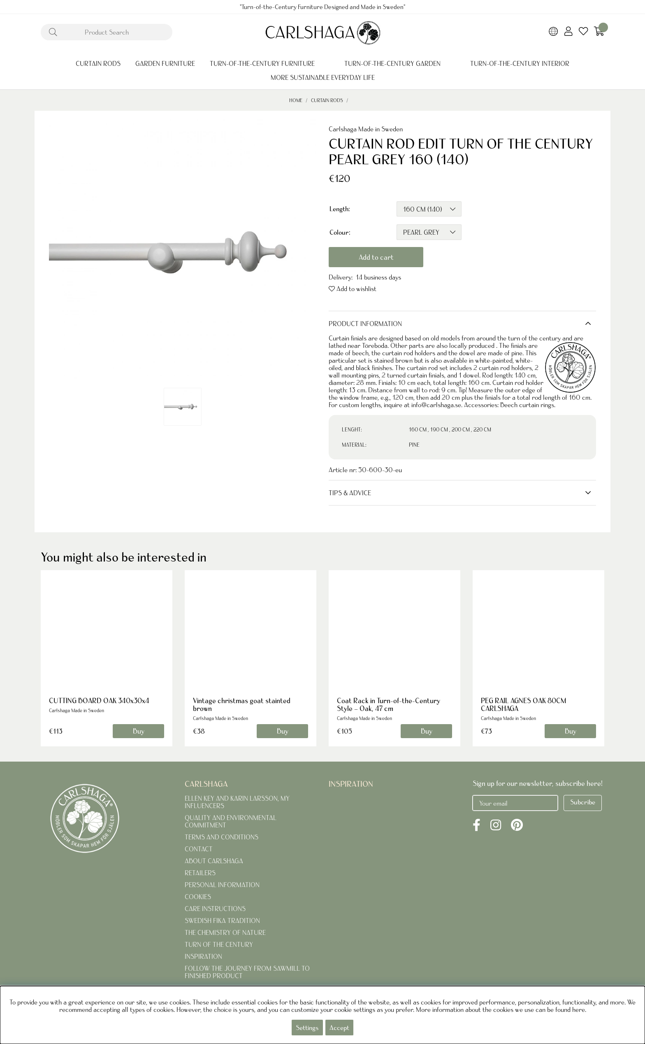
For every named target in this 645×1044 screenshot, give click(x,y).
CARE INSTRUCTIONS (215, 908)
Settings (307, 1027)
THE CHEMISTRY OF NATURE (225, 932)
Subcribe (582, 802)
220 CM (482, 429)
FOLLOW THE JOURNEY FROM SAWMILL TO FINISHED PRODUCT (247, 972)
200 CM (461, 429)
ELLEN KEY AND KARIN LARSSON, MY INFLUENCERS (237, 802)
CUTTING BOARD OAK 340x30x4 (99, 700)
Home (295, 100)
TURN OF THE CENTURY (219, 944)
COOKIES (198, 896)
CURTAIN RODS (98, 63)
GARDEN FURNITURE (165, 63)
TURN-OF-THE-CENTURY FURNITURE (262, 63)
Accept (339, 1027)
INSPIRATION (203, 956)
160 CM (418, 429)
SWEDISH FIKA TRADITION (222, 920)
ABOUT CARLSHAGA (214, 861)
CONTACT (199, 849)
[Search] (106, 32)
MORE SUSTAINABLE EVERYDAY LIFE (323, 77)
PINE (414, 445)
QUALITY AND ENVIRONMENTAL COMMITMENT (230, 821)
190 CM (439, 429)
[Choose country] (553, 32)
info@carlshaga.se (436, 404)
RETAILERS (200, 872)
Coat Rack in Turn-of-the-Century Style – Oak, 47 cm (388, 704)
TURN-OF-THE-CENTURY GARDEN (392, 63)
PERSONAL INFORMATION (222, 884)
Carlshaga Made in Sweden (366, 129)
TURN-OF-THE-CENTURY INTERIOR (519, 63)
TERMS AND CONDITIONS (221, 837)
